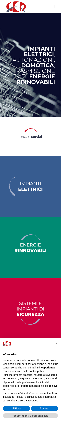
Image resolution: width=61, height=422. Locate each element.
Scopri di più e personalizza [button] (30, 415)
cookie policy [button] (36, 371)
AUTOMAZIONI (33, 59)
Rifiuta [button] (17, 408)
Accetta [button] (44, 408)
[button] (56, 343)
